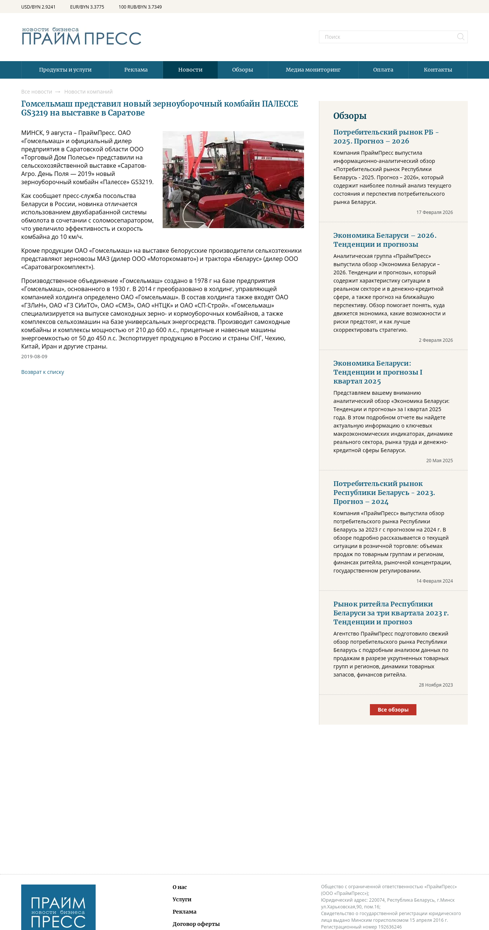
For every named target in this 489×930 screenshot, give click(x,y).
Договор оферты (196, 924)
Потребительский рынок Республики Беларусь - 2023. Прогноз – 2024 (384, 493)
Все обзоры (393, 709)
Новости (190, 69)
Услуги (182, 899)
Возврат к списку (42, 371)
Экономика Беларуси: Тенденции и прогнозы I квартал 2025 (377, 372)
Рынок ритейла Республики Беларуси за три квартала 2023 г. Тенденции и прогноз (391, 613)
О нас (180, 887)
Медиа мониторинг (313, 69)
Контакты (438, 69)
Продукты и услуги (65, 69)
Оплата (383, 69)
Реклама (136, 69)
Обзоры (242, 69)
